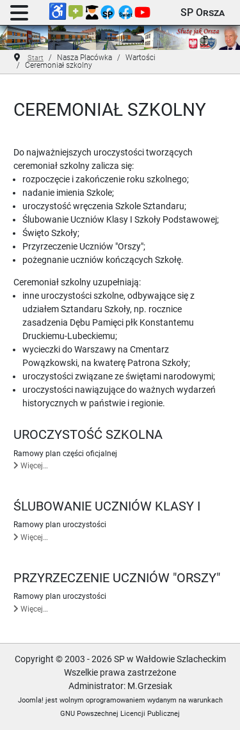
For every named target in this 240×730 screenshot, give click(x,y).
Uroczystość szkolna (88, 434)
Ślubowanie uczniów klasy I (106, 506)
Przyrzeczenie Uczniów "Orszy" (116, 578)
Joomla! (31, 700)
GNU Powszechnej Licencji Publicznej (120, 714)
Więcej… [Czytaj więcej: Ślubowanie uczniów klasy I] (30, 537)
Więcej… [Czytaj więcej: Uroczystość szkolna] (30, 466)
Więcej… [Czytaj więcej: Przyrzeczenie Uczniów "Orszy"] (30, 609)
